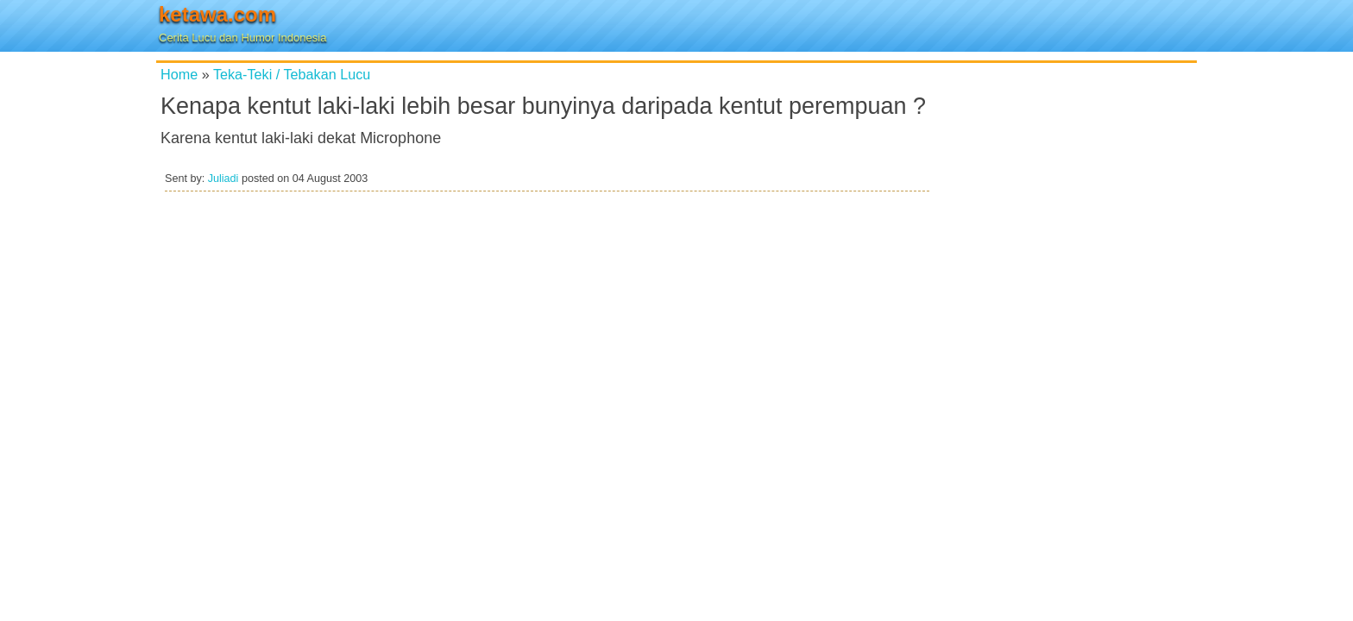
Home (179, 74)
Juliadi (223, 178)
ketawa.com (217, 14)
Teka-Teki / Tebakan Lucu (291, 74)
